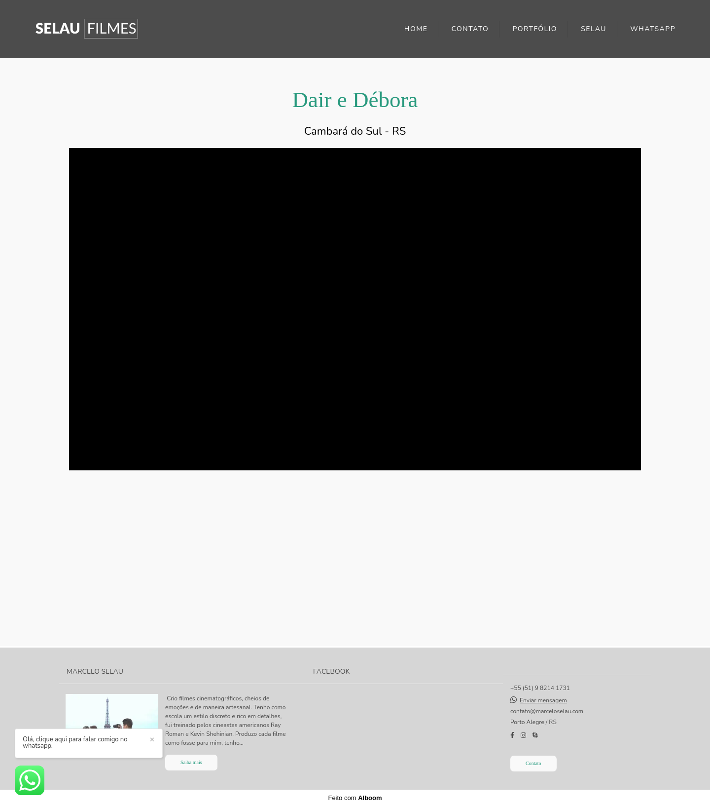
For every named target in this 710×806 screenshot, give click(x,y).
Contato (533, 763)
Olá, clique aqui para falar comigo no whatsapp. (75, 742)
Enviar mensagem (543, 700)
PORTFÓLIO (534, 29)
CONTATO (470, 29)
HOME (416, 29)
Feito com (355, 798)
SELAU (593, 29)
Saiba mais (191, 762)
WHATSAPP (652, 29)
